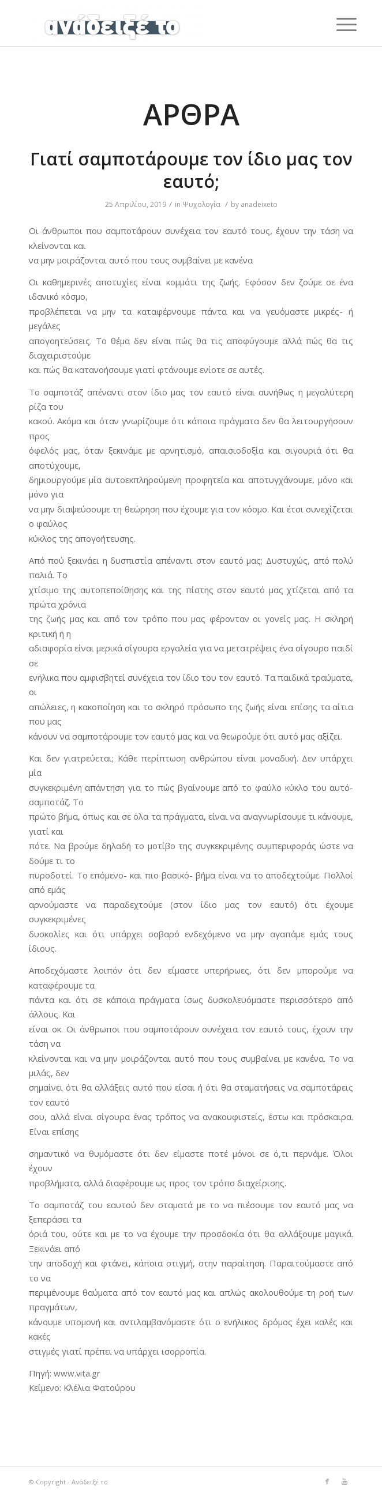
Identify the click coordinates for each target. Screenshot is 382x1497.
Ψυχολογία (201, 204)
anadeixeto (259, 204)
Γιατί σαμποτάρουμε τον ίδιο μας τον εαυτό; (191, 170)
